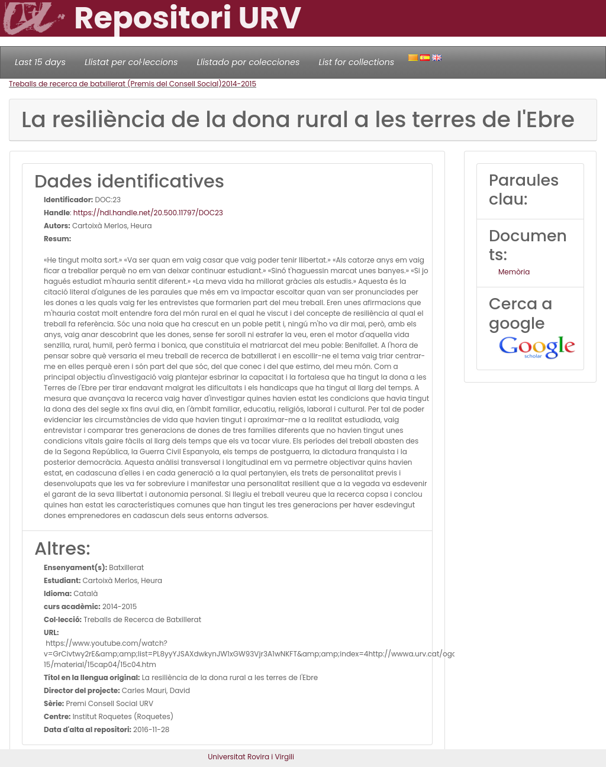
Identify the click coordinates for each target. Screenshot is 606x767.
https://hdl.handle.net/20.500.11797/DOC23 (148, 213)
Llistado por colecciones (248, 62)
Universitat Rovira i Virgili (251, 757)
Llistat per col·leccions (131, 62)
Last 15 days (40, 62)
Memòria (514, 272)
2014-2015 (239, 84)
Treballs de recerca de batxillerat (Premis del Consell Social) (115, 84)
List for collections (356, 62)
